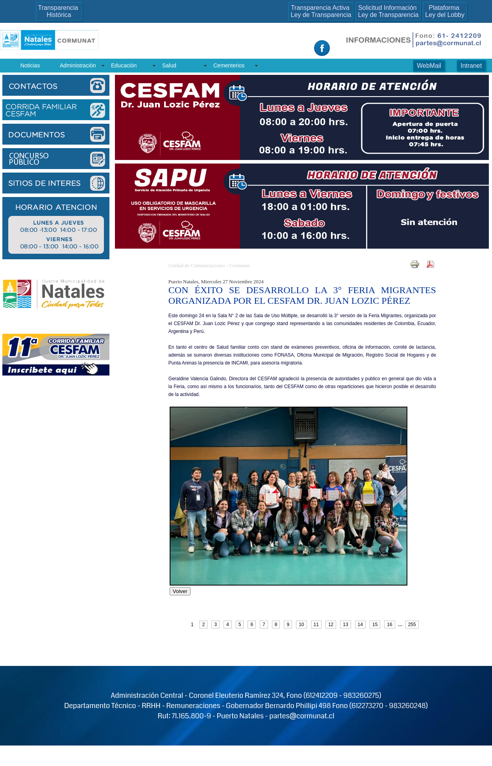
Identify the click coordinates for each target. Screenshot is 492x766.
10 (301, 624)
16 (389, 624)
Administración (78, 65)
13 (345, 624)
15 (374, 624)
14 (360, 624)
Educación (124, 65)
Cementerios (228, 65)
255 (412, 624)
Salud (169, 65)
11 (316, 624)
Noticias (30, 65)
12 (330, 624)
